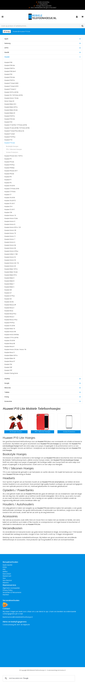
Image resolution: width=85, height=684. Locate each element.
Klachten (6, 595)
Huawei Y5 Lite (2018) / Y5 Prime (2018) (16, 128)
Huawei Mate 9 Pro (10, 275)
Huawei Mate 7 (9, 284)
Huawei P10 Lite (25, 31)
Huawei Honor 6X (10, 248)
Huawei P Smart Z (10, 89)
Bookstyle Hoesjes (12, 146)
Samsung (7, 43)
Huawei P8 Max (9, 168)
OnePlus (7, 379)
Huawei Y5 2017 (9, 203)
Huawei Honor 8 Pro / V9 (12, 227)
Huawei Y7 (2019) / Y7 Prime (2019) (15, 125)
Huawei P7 (7, 180)
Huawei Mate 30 (9, 358)
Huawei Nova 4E (9, 343)
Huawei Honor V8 (10, 230)
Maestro (6, 583)
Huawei (16, 31)
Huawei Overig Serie (11, 373)
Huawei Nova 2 (9, 317)
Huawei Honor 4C (10, 266)
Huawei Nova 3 (9, 308)
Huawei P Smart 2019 (11, 86)
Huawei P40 (8, 62)
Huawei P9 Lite (9, 162)
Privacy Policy (7, 590)
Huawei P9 (7, 159)
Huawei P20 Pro (9, 116)
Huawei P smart (9, 134)
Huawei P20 (8, 122)
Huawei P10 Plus (9, 137)
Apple (6, 39)
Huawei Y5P (8, 370)
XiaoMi (6, 52)
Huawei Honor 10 (10, 215)
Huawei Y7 (7, 194)
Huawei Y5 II (8, 206)
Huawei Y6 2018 (9, 197)
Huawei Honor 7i (9, 236)
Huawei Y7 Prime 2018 (11, 189)
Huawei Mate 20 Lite (11, 110)
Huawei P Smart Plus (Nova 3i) (14, 131)
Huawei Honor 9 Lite (11, 218)
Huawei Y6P (8, 367)
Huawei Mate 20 (9, 113)
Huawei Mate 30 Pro (11, 355)
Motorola (7, 388)
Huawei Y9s (8, 364)
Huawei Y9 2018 (9, 340)
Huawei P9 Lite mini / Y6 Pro (13, 156)
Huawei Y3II (8, 212)
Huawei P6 (7, 183)
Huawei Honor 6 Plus (11, 251)
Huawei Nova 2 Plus (10, 320)
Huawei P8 (7, 177)
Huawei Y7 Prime (9, 192)
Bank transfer (7, 565)
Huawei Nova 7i (9, 352)
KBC (4, 569)
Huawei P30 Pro (9, 80)
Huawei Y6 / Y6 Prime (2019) (13, 95)
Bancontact (7, 574)
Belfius (5, 571)
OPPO (6, 48)
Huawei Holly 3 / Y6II (10, 254)
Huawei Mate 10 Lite (11, 272)
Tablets (6, 392)
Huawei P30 (8, 74)
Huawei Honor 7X (10, 233)
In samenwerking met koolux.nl (56, 670)
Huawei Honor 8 (9, 224)
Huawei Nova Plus (10, 314)
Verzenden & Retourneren (12, 592)
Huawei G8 (8, 290)
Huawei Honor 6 (9, 242)
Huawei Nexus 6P (10, 305)
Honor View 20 (9, 101)
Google (6, 383)
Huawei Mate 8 (9, 281)
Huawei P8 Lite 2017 (10, 171)
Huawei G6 (8, 299)
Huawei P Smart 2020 (11, 83)
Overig (6, 397)
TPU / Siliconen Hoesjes (14, 149)
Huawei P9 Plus (9, 165)
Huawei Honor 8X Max (11, 334)
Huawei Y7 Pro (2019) (11, 337)
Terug (7, 31)
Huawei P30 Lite (9, 77)
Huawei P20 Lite (9, 119)
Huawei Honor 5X (10, 260)
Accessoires (8, 401)
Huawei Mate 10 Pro (11, 269)
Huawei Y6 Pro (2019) (11, 92)
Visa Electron (7, 580)
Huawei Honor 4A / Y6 (11, 263)
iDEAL (5, 567)
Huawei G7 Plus (9, 296)
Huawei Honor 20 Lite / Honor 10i (15, 349)
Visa (4, 578)
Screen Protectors (12, 152)
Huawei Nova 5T (9, 361)
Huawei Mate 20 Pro (11, 107)
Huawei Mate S (9, 287)
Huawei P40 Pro (9, 68)
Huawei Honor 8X (10, 332)
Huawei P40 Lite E (10, 71)
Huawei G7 (8, 293)
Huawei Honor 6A (10, 245)
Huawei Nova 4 (9, 346)
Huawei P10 (8, 140)
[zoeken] (38, 678)
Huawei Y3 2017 (9, 209)
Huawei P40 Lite (9, 65)
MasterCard (7, 576)
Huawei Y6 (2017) (9, 200)
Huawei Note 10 (9, 329)
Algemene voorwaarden (11, 588)
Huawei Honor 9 (9, 221)
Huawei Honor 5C (10, 257)
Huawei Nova (8, 311)
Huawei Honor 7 (9, 239)
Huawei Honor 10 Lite (11, 98)
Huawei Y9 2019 (9, 186)
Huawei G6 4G (9, 302)
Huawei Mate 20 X (10, 104)
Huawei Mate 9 (9, 278)
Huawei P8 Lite (9, 174)
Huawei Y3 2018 (9, 326)
